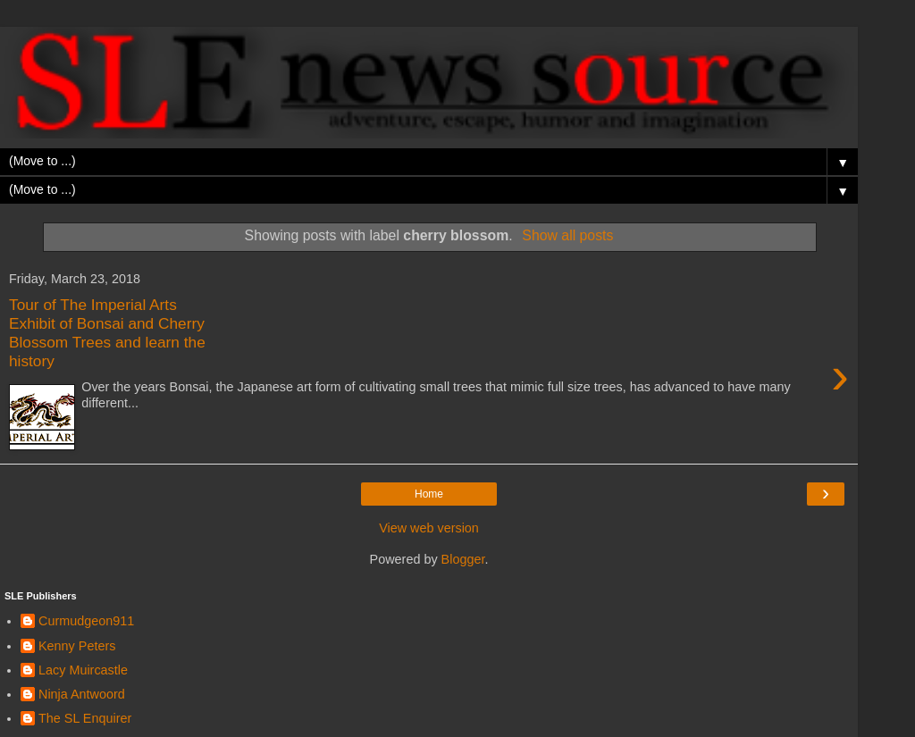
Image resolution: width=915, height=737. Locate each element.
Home (429, 494)
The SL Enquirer (84, 718)
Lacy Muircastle (83, 670)
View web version (429, 528)
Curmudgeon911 (86, 621)
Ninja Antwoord (81, 694)
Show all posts (567, 235)
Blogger (463, 559)
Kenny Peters (76, 646)
